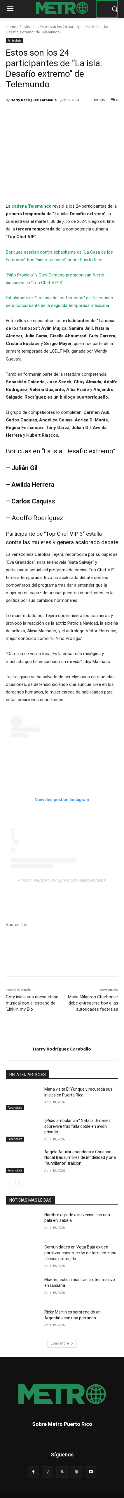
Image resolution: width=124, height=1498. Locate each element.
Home (11, 26)
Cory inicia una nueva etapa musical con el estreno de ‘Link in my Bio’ (32, 1003)
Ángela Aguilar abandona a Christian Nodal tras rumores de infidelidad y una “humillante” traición (80, 1157)
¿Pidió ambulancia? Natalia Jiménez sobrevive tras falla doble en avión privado (77, 1126)
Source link (16, 924)
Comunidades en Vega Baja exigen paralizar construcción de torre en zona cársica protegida (80, 1253)
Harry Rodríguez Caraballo (34, 100)
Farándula (28, 26)
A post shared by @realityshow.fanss (62, 880)
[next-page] (18, 1182)
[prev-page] (9, 1182)
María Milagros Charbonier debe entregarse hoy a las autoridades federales (93, 1003)
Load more (62, 1343)
